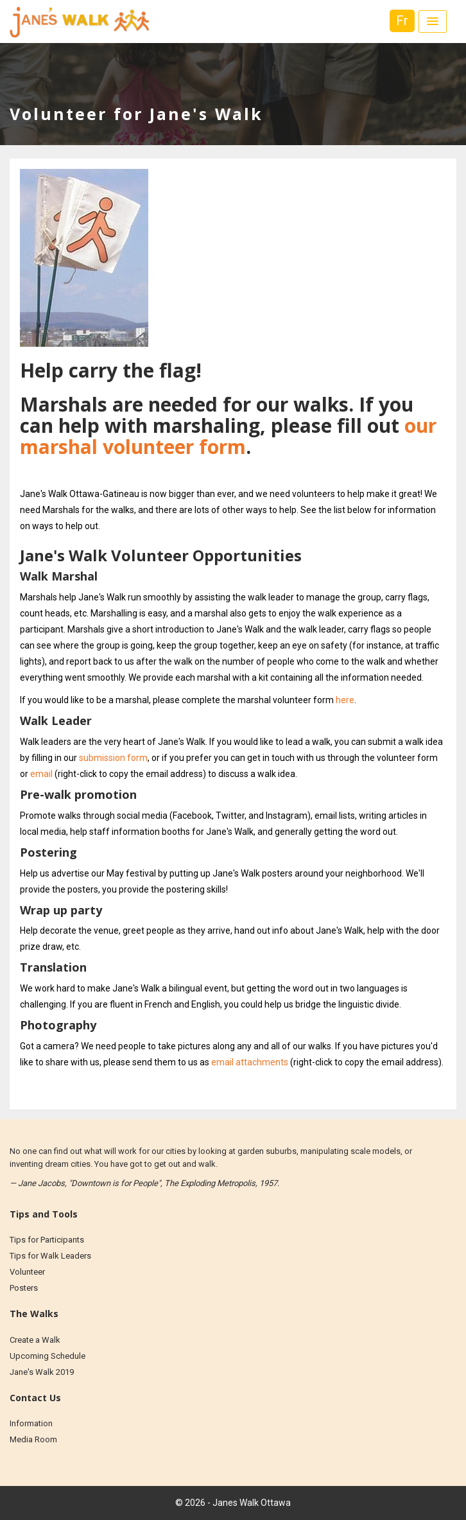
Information (31, 1423)
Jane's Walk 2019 (42, 1372)
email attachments (249, 1062)
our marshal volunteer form (228, 436)
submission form (113, 758)
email (41, 774)
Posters (24, 1288)
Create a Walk (35, 1340)
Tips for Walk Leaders (50, 1256)
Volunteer (27, 1272)
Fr (402, 20)
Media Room (33, 1439)
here (345, 700)
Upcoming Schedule (47, 1356)
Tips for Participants (47, 1240)
